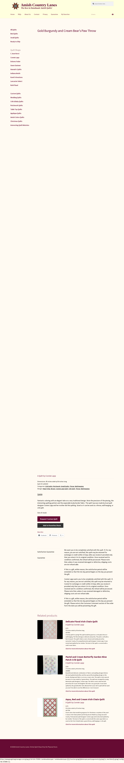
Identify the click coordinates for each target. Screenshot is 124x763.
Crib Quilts (48, 486)
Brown (53, 489)
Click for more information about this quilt (80, 649)
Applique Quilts (15, 113)
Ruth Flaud (14, 85)
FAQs (19, 14)
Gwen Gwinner (15, 65)
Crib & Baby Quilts (16, 101)
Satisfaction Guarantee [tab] (45, 552)
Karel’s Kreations (16, 77)
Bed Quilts (14, 34)
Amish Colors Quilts (17, 117)
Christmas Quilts (16, 121)
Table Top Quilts (16, 109)
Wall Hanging (79, 486)
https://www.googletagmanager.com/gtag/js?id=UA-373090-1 (20, 759)
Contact (36, 14)
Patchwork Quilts (16, 105)
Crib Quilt (72, 489)
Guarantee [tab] (41, 558)
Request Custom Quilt (48, 519)
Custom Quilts (15, 93)
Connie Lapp (14, 57)
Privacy (45, 14)
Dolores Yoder (15, 61)
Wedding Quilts (15, 97)
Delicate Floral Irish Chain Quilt (82, 621)
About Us (28, 14)
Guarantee (54, 14)
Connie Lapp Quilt (62, 489)
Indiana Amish (15, 73)
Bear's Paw (46, 489)
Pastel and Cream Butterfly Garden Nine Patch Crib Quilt (86, 658)
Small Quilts (65, 486)
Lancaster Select (16, 81)
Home (12, 14)
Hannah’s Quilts (16, 69)
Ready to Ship (15, 42)
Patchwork (56, 486)
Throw (72, 486)
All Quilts (13, 30)
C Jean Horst (14, 54)
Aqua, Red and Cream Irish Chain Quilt (85, 699)
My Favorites (65, 14)
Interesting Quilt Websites (19, 125)
